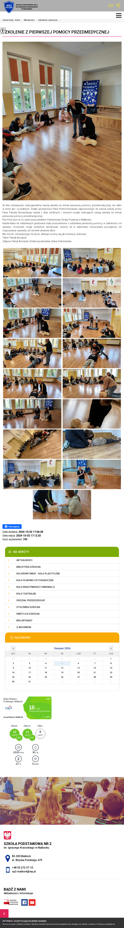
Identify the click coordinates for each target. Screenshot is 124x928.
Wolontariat (24, 620)
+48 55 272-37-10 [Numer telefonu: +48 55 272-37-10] (22, 867)
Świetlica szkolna (28, 614)
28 (95, 677)
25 (46, 677)
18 (46, 672)
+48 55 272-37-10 (118, 5)
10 (29, 668)
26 (62, 677)
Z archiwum (23, 627)
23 (13, 677)
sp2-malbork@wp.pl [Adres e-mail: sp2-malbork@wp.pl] (24, 871)
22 (111, 672)
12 (62, 668)
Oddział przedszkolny (30, 600)
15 (111, 668)
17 (29, 672)
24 (29, 677)
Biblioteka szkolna (28, 567)
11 (46, 668)
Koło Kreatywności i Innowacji (35, 587)
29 (111, 677)
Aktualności (27, 20)
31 (29, 682)
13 (78, 668)
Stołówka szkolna (28, 607)
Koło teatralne (26, 593)
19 (62, 672)
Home (17, 20)
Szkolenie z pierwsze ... (47, 20)
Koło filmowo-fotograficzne (34, 580)
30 (13, 682)
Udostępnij (12, 526)
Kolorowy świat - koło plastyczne (38, 573)
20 (78, 672)
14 (95, 668)
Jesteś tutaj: (8, 20)
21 (95, 672)
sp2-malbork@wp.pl (111, 5)
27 (78, 677)
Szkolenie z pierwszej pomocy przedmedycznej (55, 32)
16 (13, 672)
